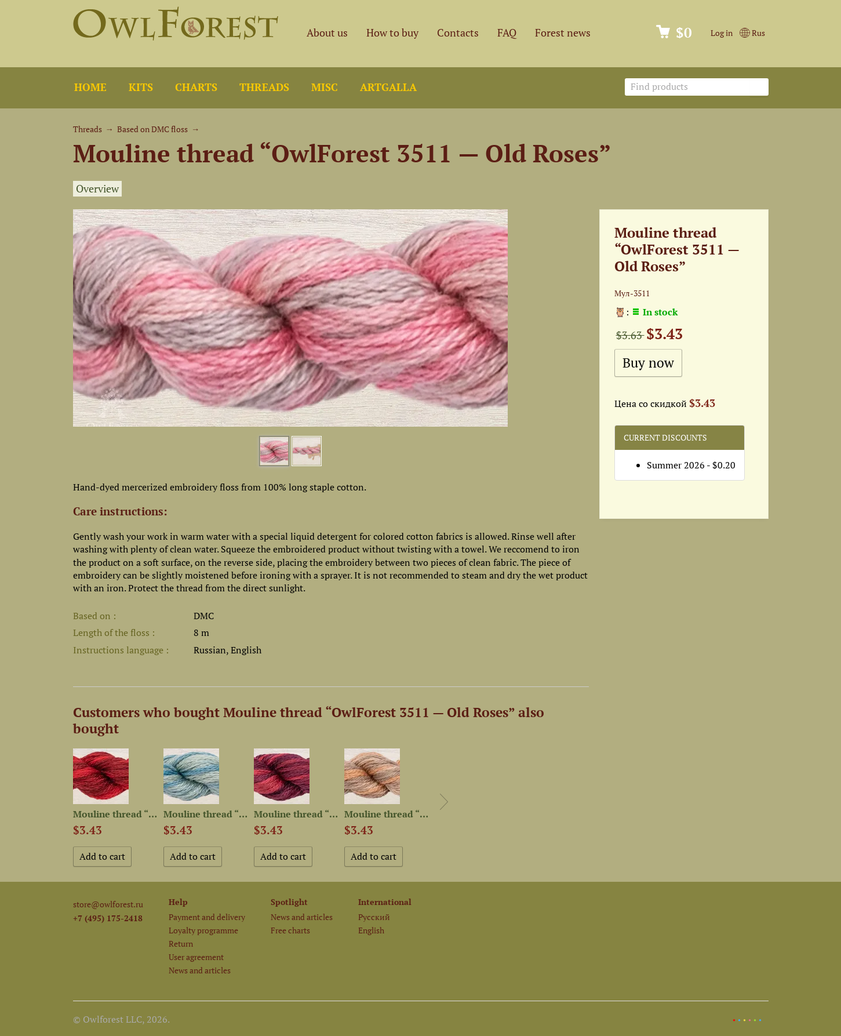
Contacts (458, 32)
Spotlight (289, 901)
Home (90, 87)
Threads (264, 87)
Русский (374, 916)
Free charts (290, 930)
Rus (752, 32)
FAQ (506, 32)
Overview (97, 188)
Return (181, 943)
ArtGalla (388, 87)
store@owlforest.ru (108, 904)
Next (444, 802)
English (371, 930)
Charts (196, 87)
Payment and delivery (207, 916)
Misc (324, 87)
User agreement (196, 956)
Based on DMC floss (152, 129)
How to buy (392, 32)
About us (327, 32)
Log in (722, 32)
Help (178, 901)
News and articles (200, 970)
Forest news (563, 32)
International (385, 901)
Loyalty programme (203, 930)
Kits (141, 87)
